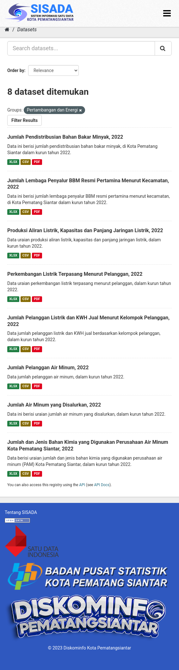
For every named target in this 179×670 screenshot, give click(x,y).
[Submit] (163, 48)
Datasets (27, 30)
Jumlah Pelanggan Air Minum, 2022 (48, 368)
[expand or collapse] (167, 13)
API (82, 485)
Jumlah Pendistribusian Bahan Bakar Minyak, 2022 (65, 137)
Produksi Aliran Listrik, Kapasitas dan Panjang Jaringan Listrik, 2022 (85, 230)
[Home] (7, 30)
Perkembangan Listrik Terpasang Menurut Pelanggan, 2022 (74, 274)
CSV (25, 162)
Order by (15, 70)
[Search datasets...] (81, 48)
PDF (37, 162)
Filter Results (24, 120)
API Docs (101, 485)
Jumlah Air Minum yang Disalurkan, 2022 (54, 405)
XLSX (13, 162)
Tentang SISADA (21, 512)
